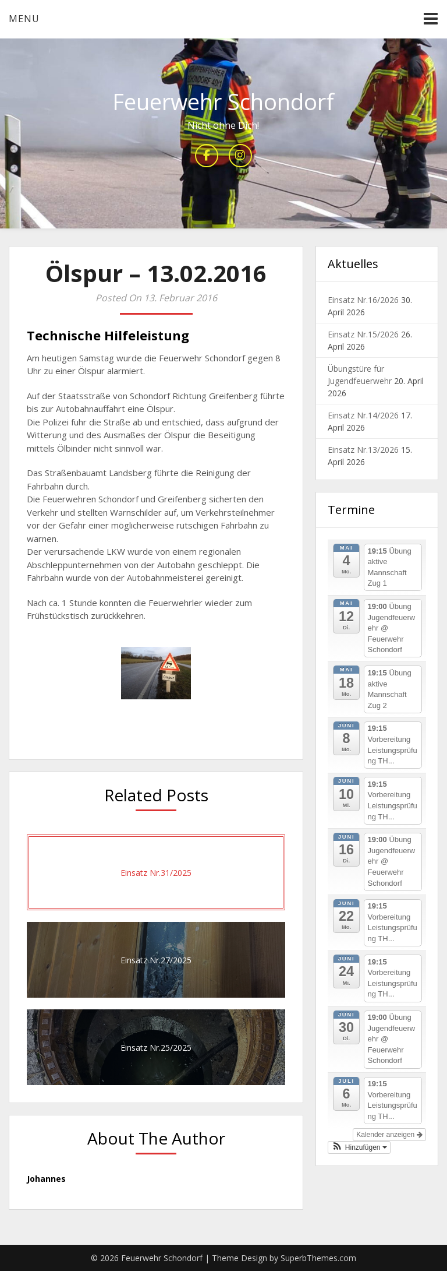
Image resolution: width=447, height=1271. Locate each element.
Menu (24, 18)
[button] (359, 1147)
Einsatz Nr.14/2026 (363, 415)
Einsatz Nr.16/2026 (363, 299)
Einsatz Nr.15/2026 (363, 334)
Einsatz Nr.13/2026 (363, 449)
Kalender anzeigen (389, 1135)
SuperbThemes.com (318, 1257)
